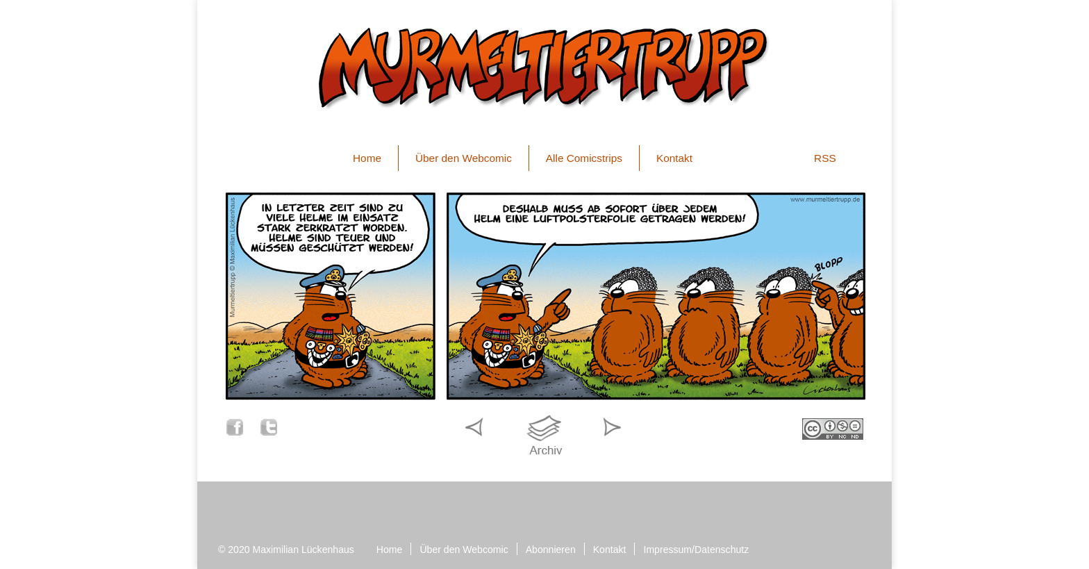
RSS (825, 158)
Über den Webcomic (463, 158)
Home (367, 158)
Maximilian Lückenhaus (303, 549)
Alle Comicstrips (584, 158)
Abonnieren (551, 549)
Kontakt (674, 158)
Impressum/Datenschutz (696, 549)
